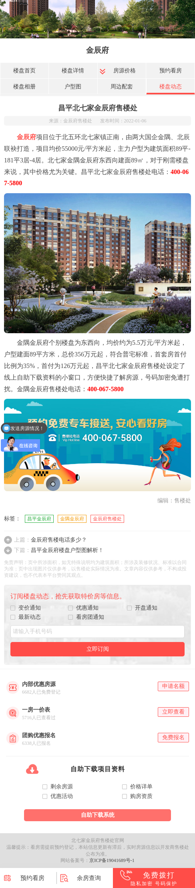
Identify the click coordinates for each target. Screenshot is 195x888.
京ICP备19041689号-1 (112, 860)
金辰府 (97, 50)
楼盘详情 (73, 71)
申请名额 (173, 686)
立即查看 (173, 712)
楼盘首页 (24, 71)
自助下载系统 (98, 815)
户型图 (72, 87)
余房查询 (89, 878)
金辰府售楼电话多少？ (50, 540)
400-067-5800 (105, 389)
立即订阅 (97, 649)
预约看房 (170, 71)
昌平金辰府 (39, 519)
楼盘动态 (170, 87)
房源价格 (124, 71)
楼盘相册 (24, 87)
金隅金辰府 (72, 519)
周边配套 (122, 87)
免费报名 (173, 737)
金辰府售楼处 (107, 519)
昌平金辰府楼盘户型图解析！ (59, 550)
